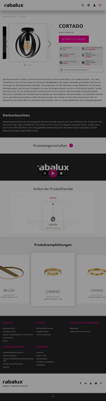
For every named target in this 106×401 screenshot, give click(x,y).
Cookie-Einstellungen (39, 210)
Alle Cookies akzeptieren (53, 215)
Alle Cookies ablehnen (66, 210)
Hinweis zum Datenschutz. (49, 204)
